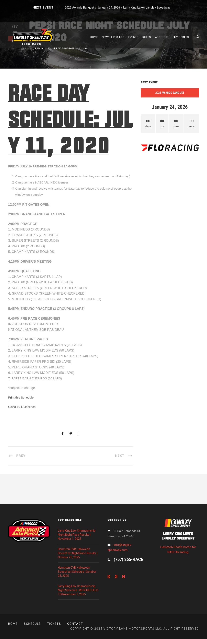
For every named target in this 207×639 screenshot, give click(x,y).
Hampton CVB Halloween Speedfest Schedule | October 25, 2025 (77, 571)
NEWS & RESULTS (113, 37)
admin (39, 48)
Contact (75, 623)
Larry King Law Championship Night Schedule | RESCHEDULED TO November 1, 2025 (78, 590)
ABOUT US (161, 37)
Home (13, 623)
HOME (94, 37)
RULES (146, 37)
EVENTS (133, 37)
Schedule (32, 623)
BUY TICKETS (181, 37)
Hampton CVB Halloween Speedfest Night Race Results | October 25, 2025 (77, 553)
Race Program (64, 48)
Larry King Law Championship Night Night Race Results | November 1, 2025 (77, 534)
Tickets (54, 623)
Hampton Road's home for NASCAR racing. (178, 537)
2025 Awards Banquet (169, 92)
